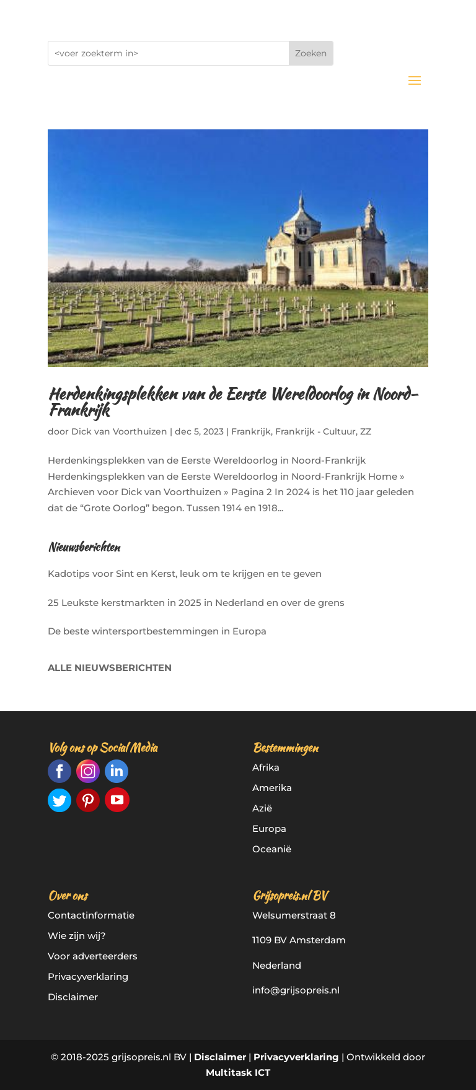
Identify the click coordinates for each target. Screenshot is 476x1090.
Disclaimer (73, 997)
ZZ (365, 431)
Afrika (266, 767)
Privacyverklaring (88, 976)
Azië (262, 808)
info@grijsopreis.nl (296, 990)
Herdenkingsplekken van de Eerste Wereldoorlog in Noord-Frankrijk (233, 402)
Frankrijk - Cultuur (315, 431)
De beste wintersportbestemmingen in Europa (157, 631)
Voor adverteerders (93, 956)
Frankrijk (251, 431)
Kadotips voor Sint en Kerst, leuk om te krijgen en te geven (185, 573)
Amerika (272, 788)
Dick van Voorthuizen (119, 431)
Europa (269, 828)
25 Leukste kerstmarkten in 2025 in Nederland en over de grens (196, 602)
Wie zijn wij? (77, 935)
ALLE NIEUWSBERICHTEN (110, 667)
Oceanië (271, 849)
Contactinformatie (91, 915)
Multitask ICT (238, 1072)
